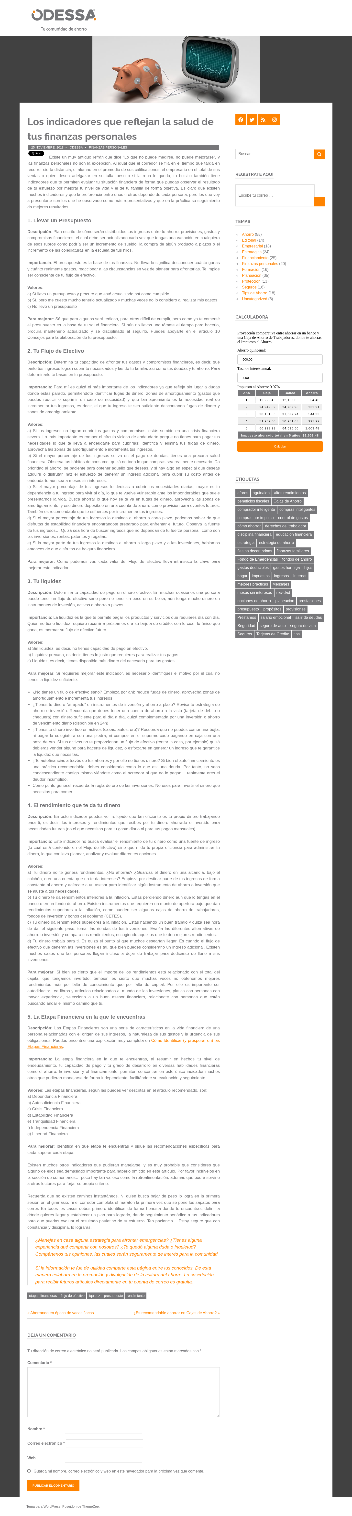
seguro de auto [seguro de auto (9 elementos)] (273, 626)
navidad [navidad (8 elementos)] (283, 592)
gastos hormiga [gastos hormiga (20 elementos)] (286, 568)
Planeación (251, 275)
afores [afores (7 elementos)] (242, 493)
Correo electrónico (46, 1443)
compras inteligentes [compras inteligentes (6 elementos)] (297, 509)
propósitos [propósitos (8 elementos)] (272, 609)
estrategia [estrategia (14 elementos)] (245, 543)
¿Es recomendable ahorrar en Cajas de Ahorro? (175, 1313)
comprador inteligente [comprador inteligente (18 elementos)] (256, 509)
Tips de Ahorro (254, 293)
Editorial (249, 240)
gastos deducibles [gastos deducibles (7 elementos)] (253, 568)
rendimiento (135, 1296)
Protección (251, 281)
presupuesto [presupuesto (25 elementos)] (248, 609)
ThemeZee (90, 1506)
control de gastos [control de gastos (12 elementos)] (293, 518)
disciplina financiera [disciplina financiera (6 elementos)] (254, 534)
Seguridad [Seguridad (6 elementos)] (246, 626)
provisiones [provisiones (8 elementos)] (296, 609)
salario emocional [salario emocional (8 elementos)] (276, 617)
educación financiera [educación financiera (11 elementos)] (294, 534)
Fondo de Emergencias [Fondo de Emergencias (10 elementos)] (257, 559)
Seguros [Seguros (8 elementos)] (244, 634)
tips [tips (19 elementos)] (297, 634)
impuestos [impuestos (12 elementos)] (261, 576)
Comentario (39, 1363)
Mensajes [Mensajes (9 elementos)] (281, 584)
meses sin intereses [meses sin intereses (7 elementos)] (254, 592)
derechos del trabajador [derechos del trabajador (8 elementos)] (285, 526)
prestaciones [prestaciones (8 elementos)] (310, 601)
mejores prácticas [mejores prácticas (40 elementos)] (252, 584)
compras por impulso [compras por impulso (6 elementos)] (255, 518)
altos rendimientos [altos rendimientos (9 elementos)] (290, 493)
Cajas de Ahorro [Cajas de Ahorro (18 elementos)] (288, 501)
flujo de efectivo (73, 1296)
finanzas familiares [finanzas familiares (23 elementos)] (293, 551)
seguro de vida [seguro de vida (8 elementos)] (303, 626)
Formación (251, 269)
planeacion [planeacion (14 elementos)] (284, 601)
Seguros (249, 287)
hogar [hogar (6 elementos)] (242, 576)
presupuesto (113, 1296)
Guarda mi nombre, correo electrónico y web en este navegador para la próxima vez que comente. (118, 1471)
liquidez (94, 1296)
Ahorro (248, 234)
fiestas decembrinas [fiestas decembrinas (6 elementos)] (254, 551)
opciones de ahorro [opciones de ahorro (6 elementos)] (254, 601)
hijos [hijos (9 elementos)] (308, 568)
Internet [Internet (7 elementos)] (300, 576)
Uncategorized (254, 299)
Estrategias (252, 252)
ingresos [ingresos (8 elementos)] (281, 576)
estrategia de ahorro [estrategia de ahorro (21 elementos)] (276, 543)
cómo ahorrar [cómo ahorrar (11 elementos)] (249, 526)
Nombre (36, 1429)
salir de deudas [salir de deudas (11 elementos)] (308, 617)
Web (31, 1458)
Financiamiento (255, 258)
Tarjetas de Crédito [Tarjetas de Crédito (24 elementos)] (272, 634)
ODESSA (76, 147)
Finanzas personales (108, 147)
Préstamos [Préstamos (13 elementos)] (246, 617)
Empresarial (252, 246)
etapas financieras (43, 1296)
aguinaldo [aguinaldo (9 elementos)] (261, 493)
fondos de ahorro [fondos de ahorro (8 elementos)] (297, 559)
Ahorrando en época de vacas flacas (62, 1313)
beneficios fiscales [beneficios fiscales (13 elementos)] (253, 501)
